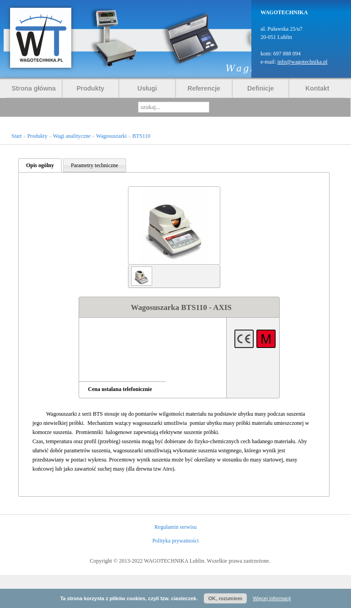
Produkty (90, 88)
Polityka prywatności (175, 540)
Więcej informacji (272, 598)
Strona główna (33, 88)
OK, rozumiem (225, 598)
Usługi (147, 88)
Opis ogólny (40, 165)
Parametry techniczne (94, 165)
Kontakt (317, 88)
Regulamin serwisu (175, 527)
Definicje (260, 88)
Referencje (203, 88)
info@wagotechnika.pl (302, 62)
